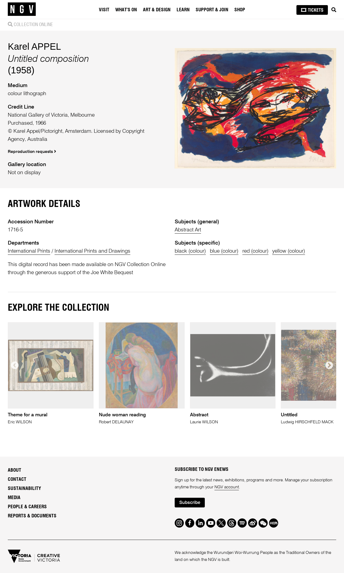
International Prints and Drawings (92, 251)
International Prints (29, 251)
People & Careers (27, 506)
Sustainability (24, 488)
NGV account (226, 487)
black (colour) (190, 251)
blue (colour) (224, 251)
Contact (17, 479)
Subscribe (189, 502)
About (14, 470)
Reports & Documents (32, 516)
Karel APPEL (34, 46)
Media (14, 497)
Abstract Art (188, 229)
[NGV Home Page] (22, 9)
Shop (239, 10)
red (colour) (255, 251)
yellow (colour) (288, 251)
